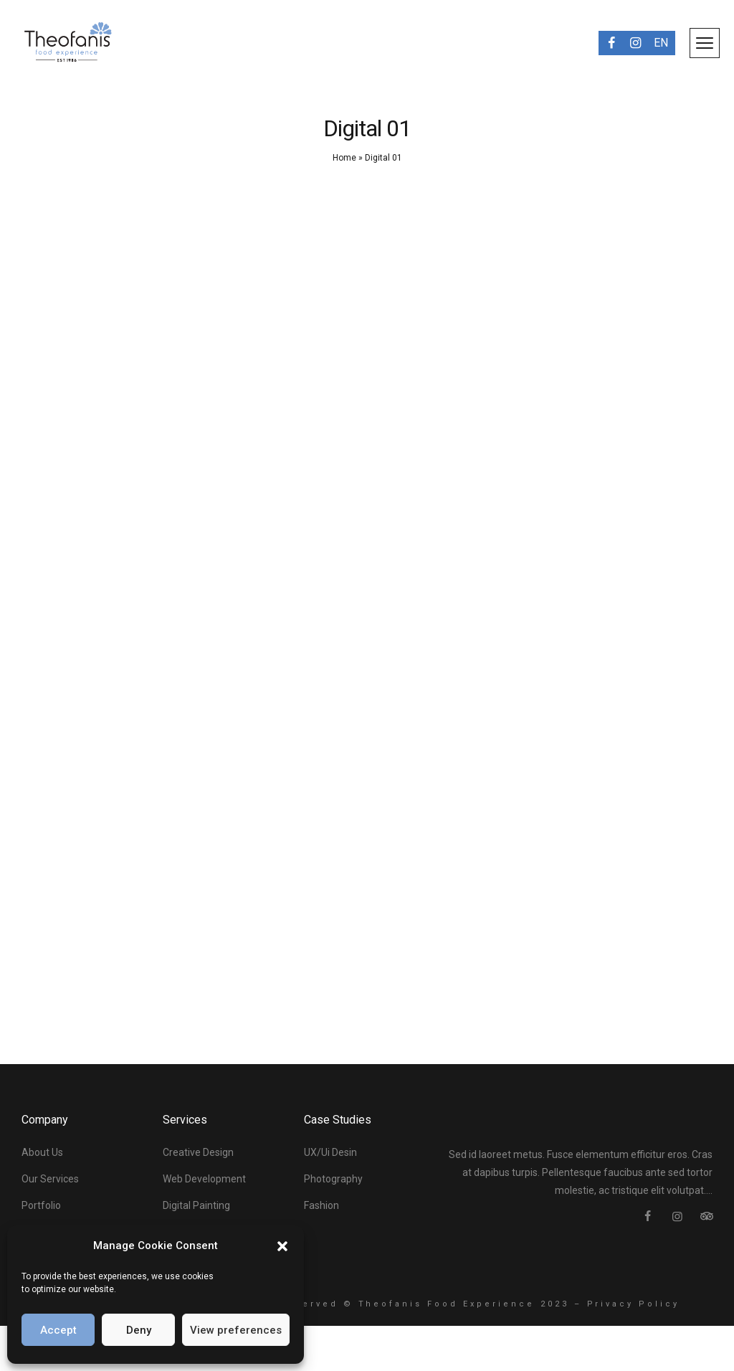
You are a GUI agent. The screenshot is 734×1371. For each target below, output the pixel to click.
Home (344, 158)
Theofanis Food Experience (446, 1304)
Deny (138, 1330)
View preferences (236, 1330)
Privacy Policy (633, 1304)
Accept (58, 1330)
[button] (282, 1246)
